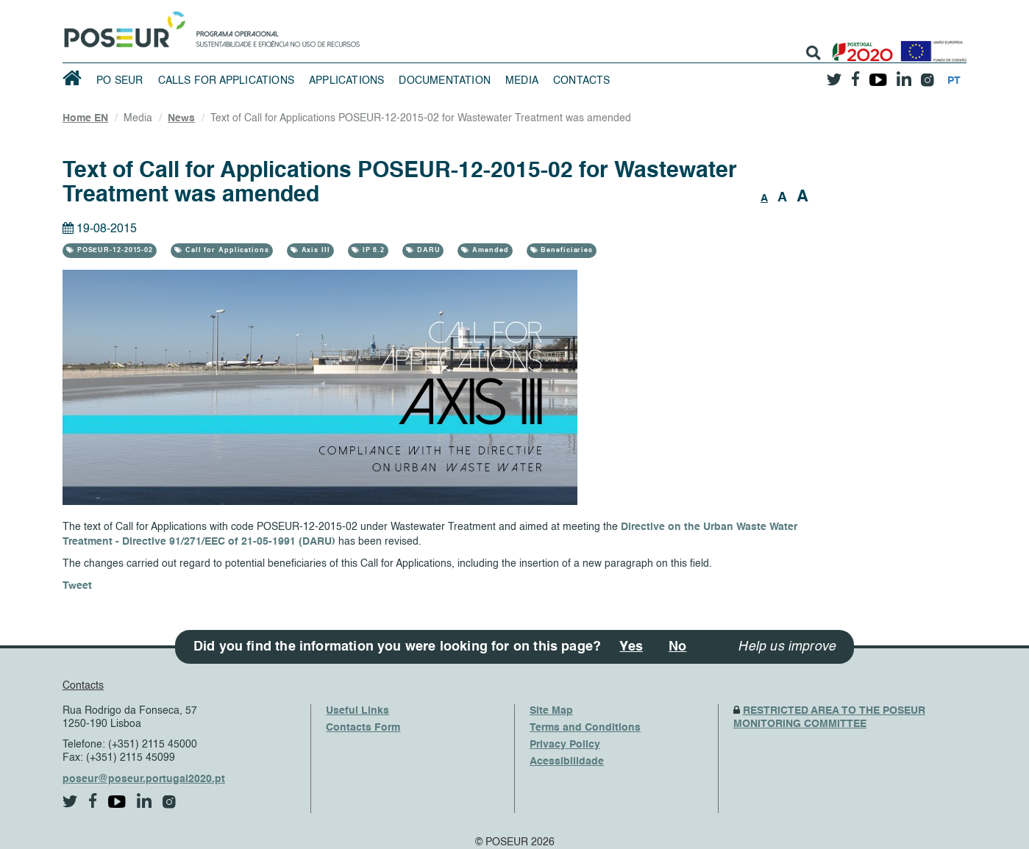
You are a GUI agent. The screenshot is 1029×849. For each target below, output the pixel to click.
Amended (488, 250)
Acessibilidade (567, 761)
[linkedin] (903, 74)
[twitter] (834, 74)
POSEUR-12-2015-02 (113, 250)
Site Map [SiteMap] (551, 711)
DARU (427, 250)
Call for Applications (225, 250)
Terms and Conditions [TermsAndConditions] (585, 728)
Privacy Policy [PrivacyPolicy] (565, 744)
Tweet (77, 586)
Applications (346, 81)
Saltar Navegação (405, 7)
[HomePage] (122, 25)
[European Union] (930, 45)
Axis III (314, 250)
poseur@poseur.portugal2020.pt (144, 779)
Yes (631, 646)
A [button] (764, 198)
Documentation (445, 81)
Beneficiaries (565, 250)
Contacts (581, 81)
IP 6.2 (372, 250)
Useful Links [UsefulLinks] (357, 711)
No (677, 646)
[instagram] (927, 74)
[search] (813, 53)
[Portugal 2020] (859, 45)
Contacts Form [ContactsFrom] (363, 728)
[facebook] (855, 74)
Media (521, 81)
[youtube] (877, 74)
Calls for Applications (226, 81)
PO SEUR (119, 81)
